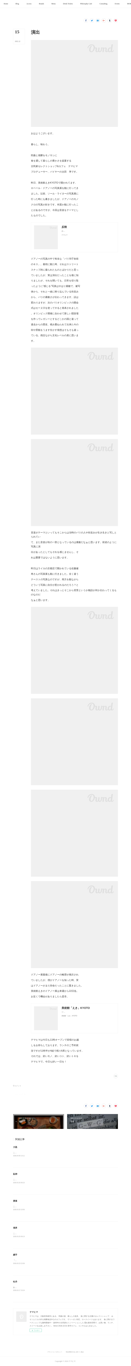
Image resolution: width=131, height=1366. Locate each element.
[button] (16, 4)
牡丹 (15, 1281)
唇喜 (15, 1201)
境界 (15, 1228)
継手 (15, 1255)
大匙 (15, 1147)
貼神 (15, 1174)
